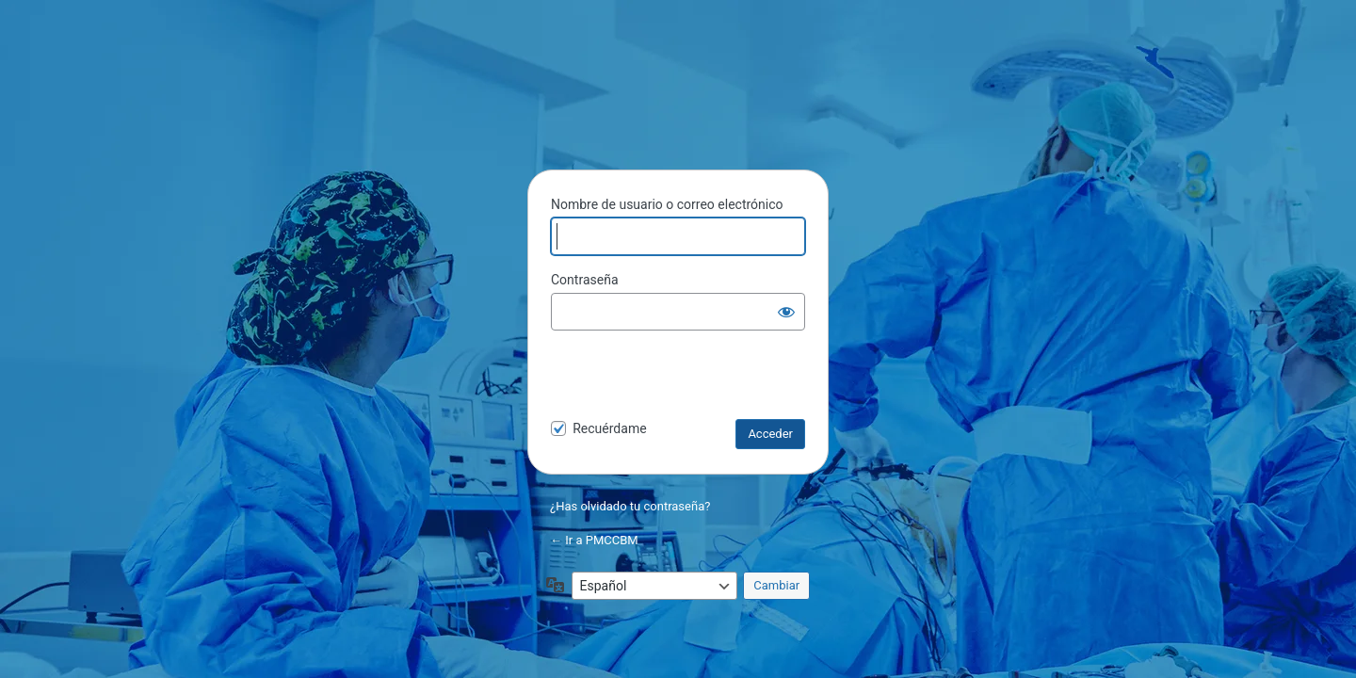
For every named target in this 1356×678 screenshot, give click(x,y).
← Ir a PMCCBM (594, 540)
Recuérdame (609, 428)
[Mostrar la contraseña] (786, 312)
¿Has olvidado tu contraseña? (630, 506)
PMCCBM (678, 107)
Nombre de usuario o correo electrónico (667, 204)
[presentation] (680, 379)
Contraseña (585, 279)
